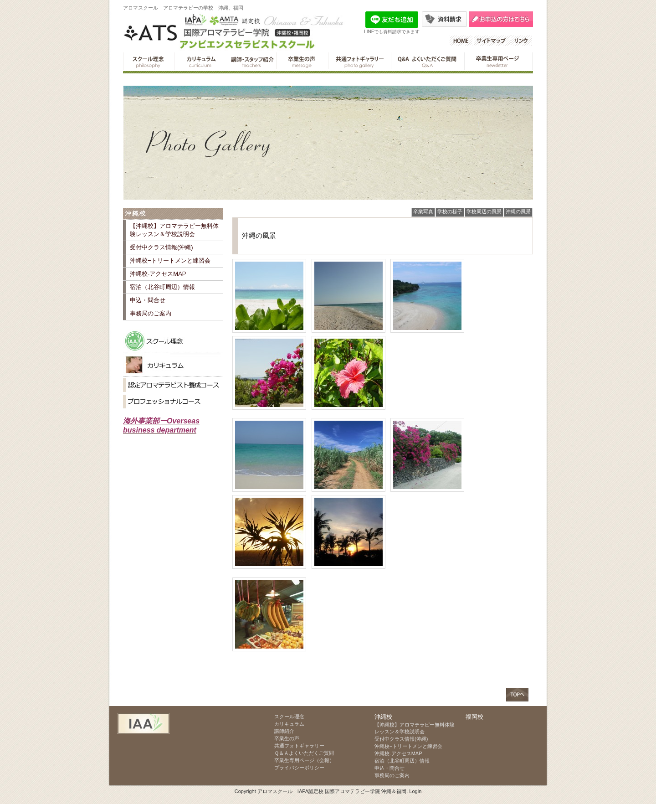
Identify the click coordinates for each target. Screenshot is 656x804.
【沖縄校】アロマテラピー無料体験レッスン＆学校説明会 (174, 229)
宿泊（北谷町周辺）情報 (162, 286)
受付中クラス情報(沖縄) (161, 247)
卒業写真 (423, 211)
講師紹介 (252, 61)
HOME (461, 40)
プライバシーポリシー (299, 767)
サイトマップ (492, 40)
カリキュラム (201, 61)
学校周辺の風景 (484, 211)
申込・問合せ (147, 300)
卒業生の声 (302, 61)
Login (415, 791)
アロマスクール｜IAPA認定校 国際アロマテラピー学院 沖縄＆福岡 (331, 791)
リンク (522, 40)
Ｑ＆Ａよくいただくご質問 (427, 61)
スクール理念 (148, 61)
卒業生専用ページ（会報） (498, 61)
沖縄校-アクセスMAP (158, 273)
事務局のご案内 (150, 313)
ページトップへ (517, 694)
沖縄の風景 (518, 211)
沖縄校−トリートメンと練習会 (170, 260)
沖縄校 (173, 214)
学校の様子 (449, 211)
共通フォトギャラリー (359, 61)
